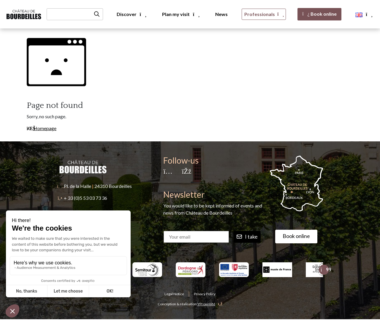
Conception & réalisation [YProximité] (190, 304)
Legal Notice (174, 294)
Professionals (263, 14)
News (221, 14)
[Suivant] (324, 270)
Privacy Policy (205, 294)
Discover (131, 14)
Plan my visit (180, 14)
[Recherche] (75, 14)
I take (247, 237)
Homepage (41, 128)
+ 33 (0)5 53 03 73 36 (85, 198)
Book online (319, 14)
